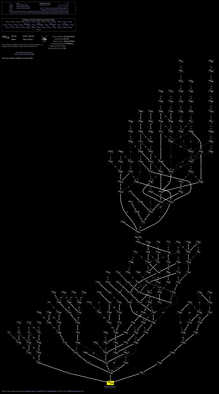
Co (51, 8)
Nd (19, 11)
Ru (49, 10)
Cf (31, 13)
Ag (55, 10)
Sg (45, 13)
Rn (67, 11)
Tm (37, 11)
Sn (60, 10)
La (13, 11)
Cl (65, 6)
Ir (51, 11)
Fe (49, 8)
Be (12, 5)
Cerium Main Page (21, 5)
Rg (55, 13)
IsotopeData (52, 391)
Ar (67, 6)
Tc (47, 10)
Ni (53, 8)
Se (64, 8)
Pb (60, 11)
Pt (53, 11)
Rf (42, 13)
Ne (67, 5)
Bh (47, 13)
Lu (40, 11)
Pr (17, 11)
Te (64, 10)
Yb (38, 11)
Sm (23, 11)
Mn (47, 8)
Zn (57, 8)
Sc (40, 8)
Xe (67, 10)
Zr (42, 10)
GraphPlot (40, 391)
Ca (12, 8)
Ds (53, 13)
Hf (42, 11)
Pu (23, 13)
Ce (15, 11)
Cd (57, 10)
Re (47, 11)
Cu (55, 8)
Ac (13, 13)
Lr (40, 13)
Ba (12, 11)
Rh (51, 10)
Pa (17, 13)
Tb (29, 11)
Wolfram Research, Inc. (76, 391)
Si (60, 6)
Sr (11, 10)
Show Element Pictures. (24, 52)
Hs (49, 13)
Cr (45, 8)
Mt (51, 13)
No (39, 13)
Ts (65, 13)
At (65, 11)
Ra (12, 13)
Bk (29, 13)
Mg (12, 6)
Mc (62, 13)
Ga (58, 8)
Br (65, 8)
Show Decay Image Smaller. (24, 54)
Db (44, 13)
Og (67, 13)
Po (64, 11)
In (58, 10)
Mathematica (30, 391)
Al (58, 6)
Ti (42, 8)
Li (9, 5)
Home (18, 3)
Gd (27, 11)
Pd (53, 10)
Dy (31, 11)
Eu (25, 11)
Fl (60, 13)
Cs (10, 11)
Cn (57, 13)
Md (37, 13)
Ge (60, 8)
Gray (48, 5)
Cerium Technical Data (23, 8)
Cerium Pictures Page (22, 6)
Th (15, 13)
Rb (10, 10)
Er (34, 11)
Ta (43, 11)
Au (55, 11)
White (45, 5)
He (67, 3)
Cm (27, 13)
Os (49, 11)
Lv (64, 13)
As (62, 8)
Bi (62, 11)
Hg (57, 11)
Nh (58, 13)
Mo (46, 10)
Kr (67, 8)
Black (41, 5)
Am (25, 13)
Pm (21, 11)
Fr (10, 13)
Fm (35, 13)
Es (33, 13)
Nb (44, 10)
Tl (58, 11)
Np (21, 13)
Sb (62, 10)
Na (10, 6)
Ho (33, 11)
